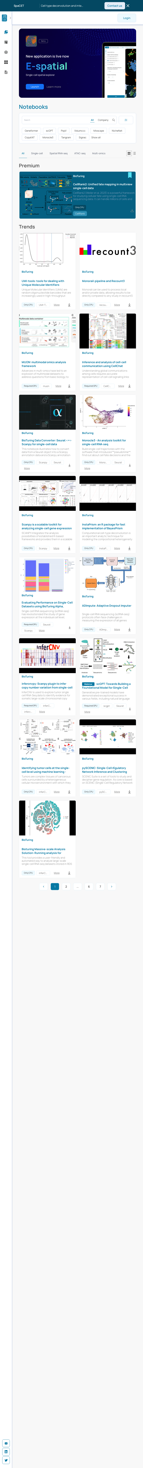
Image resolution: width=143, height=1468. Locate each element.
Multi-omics (98, 153)
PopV (63, 130)
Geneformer (31, 130)
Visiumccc (80, 130)
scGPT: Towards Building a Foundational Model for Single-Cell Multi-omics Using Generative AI (106, 687)
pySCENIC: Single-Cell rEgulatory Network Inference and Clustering (104, 770)
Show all (95, 137)
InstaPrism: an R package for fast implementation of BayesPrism (103, 526)
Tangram (66, 137)
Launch (35, 86)
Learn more (54, 87)
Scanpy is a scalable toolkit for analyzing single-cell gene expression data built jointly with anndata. (47, 528)
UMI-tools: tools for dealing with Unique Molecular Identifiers (43, 283)
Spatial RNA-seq (58, 153)
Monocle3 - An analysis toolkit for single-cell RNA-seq (104, 442)
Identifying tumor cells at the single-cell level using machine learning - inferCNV (46, 771)
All (92, 120)
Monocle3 (48, 137)
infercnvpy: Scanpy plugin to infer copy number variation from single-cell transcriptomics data (47, 687)
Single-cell (37, 153)
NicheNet (117, 130)
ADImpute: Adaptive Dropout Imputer (106, 606)
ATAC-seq (79, 153)
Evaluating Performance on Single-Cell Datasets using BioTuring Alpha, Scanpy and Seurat (47, 606)
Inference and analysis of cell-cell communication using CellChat (104, 364)
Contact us (114, 6)
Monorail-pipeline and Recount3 (103, 281)
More (57, 304)
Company (103, 120)
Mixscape (98, 130)
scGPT (49, 130)
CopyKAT (30, 137)
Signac (82, 137)
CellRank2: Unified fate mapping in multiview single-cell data (102, 186)
